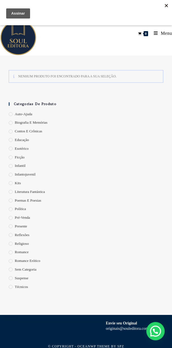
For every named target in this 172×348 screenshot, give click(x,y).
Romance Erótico (27, 261)
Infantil (20, 165)
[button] (156, 332)
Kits (18, 183)
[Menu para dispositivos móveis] (161, 33)
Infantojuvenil (25, 174)
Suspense (21, 278)
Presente (21, 226)
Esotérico (22, 148)
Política (20, 209)
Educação (22, 140)
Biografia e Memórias (31, 122)
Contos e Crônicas (28, 131)
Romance (22, 252)
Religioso (22, 243)
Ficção (20, 157)
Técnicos (21, 287)
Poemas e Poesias (28, 200)
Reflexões (22, 235)
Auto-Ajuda (23, 114)
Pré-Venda (22, 217)
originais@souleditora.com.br (129, 328)
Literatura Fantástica (30, 192)
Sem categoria (26, 269)
